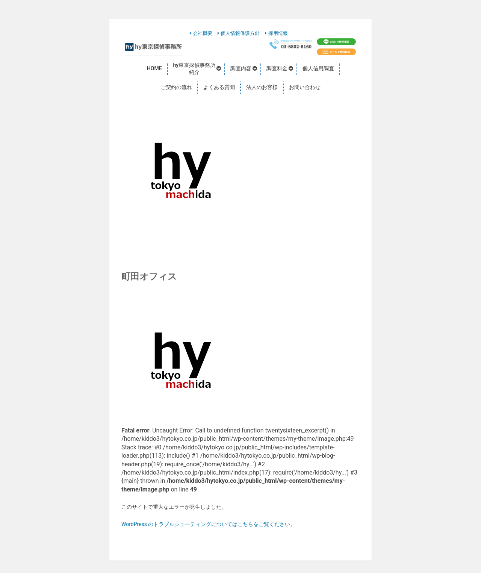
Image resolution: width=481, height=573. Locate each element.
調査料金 (276, 68)
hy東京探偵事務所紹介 (194, 69)
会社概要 (201, 33)
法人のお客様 (262, 87)
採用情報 (276, 33)
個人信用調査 (318, 68)
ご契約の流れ (176, 87)
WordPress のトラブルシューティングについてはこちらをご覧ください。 (208, 524)
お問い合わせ (305, 87)
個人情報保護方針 (239, 33)
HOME (154, 68)
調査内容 (240, 68)
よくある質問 (219, 87)
